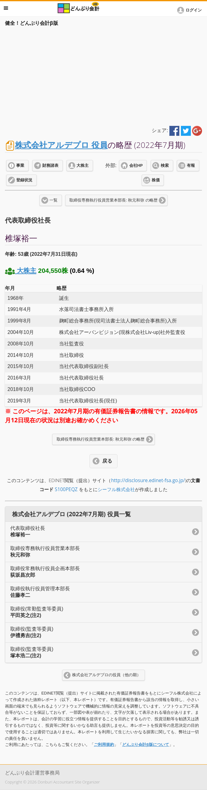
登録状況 (24, 180)
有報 (191, 165)
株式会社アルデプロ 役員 (61, 145)
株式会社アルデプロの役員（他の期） (106, 675)
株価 (156, 180)
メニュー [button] (6, 8)
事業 (20, 165)
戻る (107, 461)
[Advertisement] (103, 75)
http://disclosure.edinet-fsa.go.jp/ (148, 480)
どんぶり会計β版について (145, 744)
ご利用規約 (104, 744)
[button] (190, 10)
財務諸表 (50, 165)
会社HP (136, 165)
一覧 (53, 200)
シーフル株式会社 (116, 489)
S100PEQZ (66, 489)
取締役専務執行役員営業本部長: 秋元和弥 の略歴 (113, 200)
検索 (165, 165)
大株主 (82, 165)
